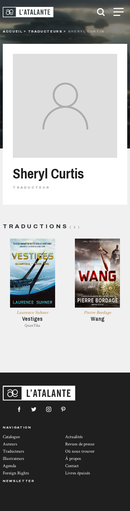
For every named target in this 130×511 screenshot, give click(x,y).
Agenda (9, 466)
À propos (73, 459)
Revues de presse (79, 444)
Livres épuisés (77, 473)
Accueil (13, 31)
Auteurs (10, 444)
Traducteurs (45, 31)
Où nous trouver (80, 451)
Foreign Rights (16, 473)
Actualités (74, 437)
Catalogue (11, 437)
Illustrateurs (13, 459)
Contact (72, 466)
